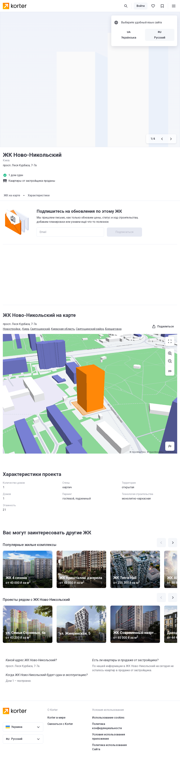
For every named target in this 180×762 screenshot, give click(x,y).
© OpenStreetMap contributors (161, 452)
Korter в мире (56, 717)
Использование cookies (108, 717)
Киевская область (63, 329)
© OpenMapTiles (138, 452)
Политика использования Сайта (109, 747)
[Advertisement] (90, 274)
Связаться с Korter (60, 724)
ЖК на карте (12, 195)
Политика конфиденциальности (107, 726)
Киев (25, 329)
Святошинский (40, 329)
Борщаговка (113, 329)
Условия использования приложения (108, 736)
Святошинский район (90, 329)
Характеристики (39, 195)
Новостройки (12, 329)
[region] (90, 394)
